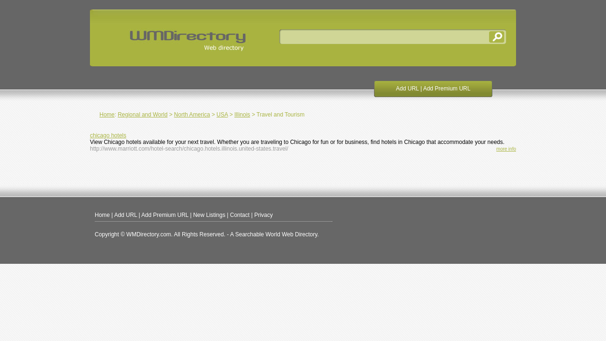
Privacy (263, 215)
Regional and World (143, 114)
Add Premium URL (447, 88)
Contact (240, 215)
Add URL (407, 88)
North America (192, 114)
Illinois (242, 114)
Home (107, 114)
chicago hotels (108, 135)
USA (222, 114)
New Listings (209, 215)
